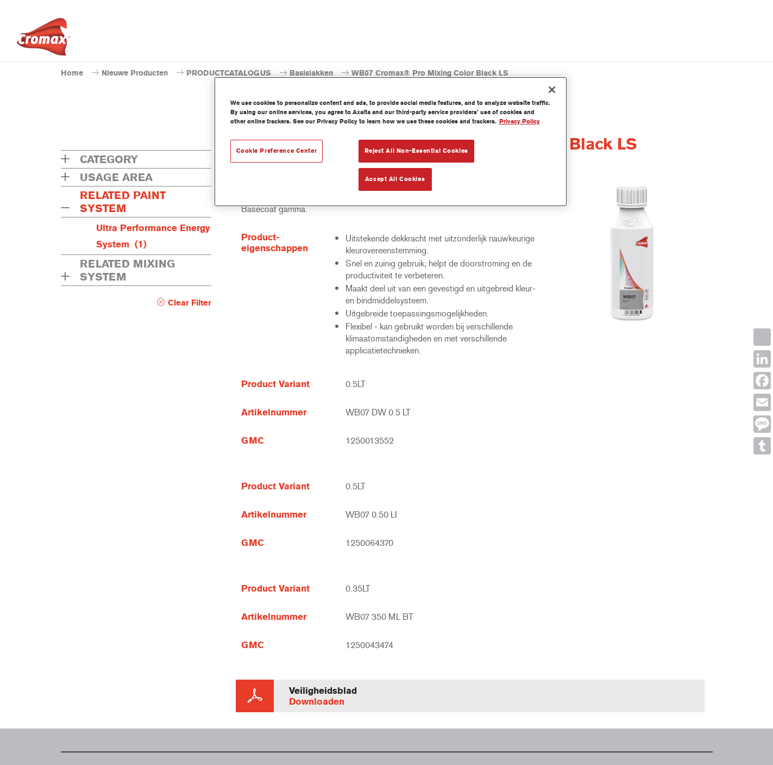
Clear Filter (189, 303)
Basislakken (311, 73)
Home (72, 73)
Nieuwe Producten (135, 73)
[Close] (552, 90)
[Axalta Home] (43, 39)
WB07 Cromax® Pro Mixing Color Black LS (429, 73)
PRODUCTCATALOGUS (228, 73)
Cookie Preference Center (276, 150)
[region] (390, 142)
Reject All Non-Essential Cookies (416, 150)
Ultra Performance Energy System (153, 236)
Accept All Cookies (395, 179)
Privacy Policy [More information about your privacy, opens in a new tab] (519, 121)
